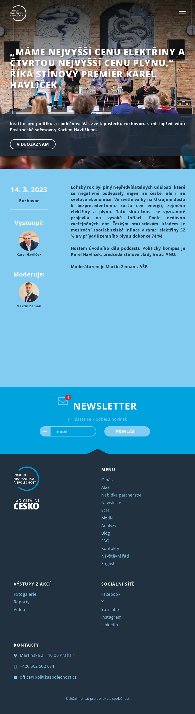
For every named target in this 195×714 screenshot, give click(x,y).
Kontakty (110, 548)
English (108, 563)
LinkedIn (109, 625)
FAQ (105, 541)
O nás (107, 480)
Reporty (22, 602)
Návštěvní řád (115, 556)
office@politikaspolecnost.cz (45, 677)
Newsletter (112, 502)
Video (19, 609)
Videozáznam (33, 144)
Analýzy (109, 525)
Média (107, 518)
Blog (105, 533)
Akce (106, 487)
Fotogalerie (25, 594)
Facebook (110, 594)
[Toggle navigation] (182, 13)
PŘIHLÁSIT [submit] (127, 431)
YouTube (110, 609)
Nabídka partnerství (121, 495)
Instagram (111, 617)
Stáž (105, 510)
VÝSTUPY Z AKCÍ (32, 584)
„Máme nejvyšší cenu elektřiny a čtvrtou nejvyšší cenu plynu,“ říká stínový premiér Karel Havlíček (97, 68)
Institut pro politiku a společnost (103, 698)
